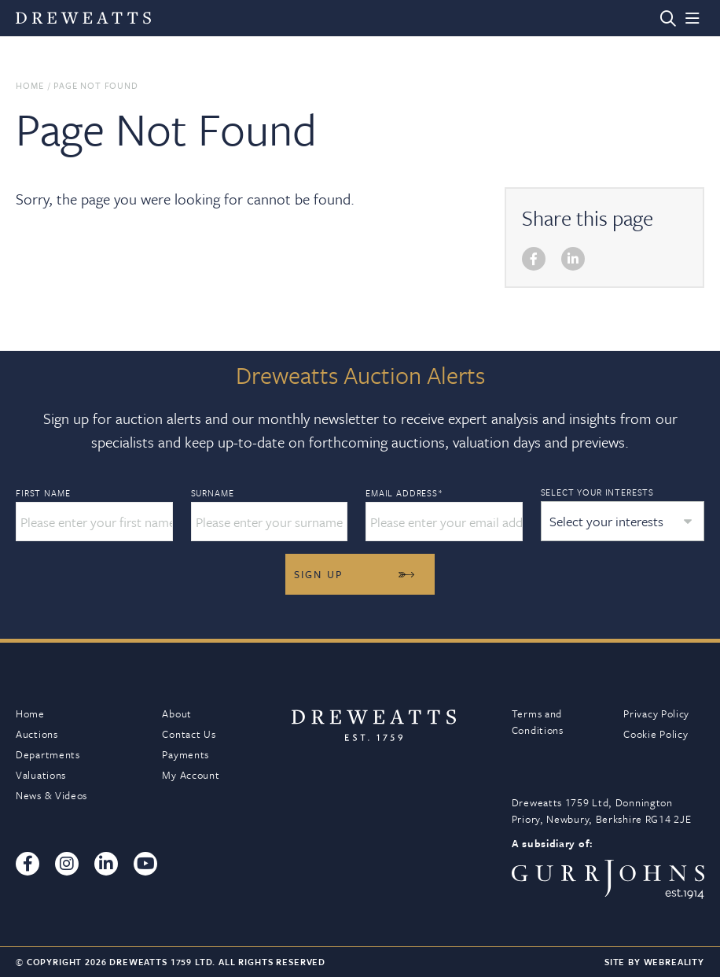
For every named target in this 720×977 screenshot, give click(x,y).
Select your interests (598, 492)
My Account (190, 775)
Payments (185, 754)
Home (29, 85)
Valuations (41, 775)
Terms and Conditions (538, 722)
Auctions (37, 734)
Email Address (404, 493)
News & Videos (51, 795)
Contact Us (188, 734)
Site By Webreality (654, 961)
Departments (48, 754)
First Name (43, 493)
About (177, 713)
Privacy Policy (656, 713)
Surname (212, 493)
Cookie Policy (655, 734)
